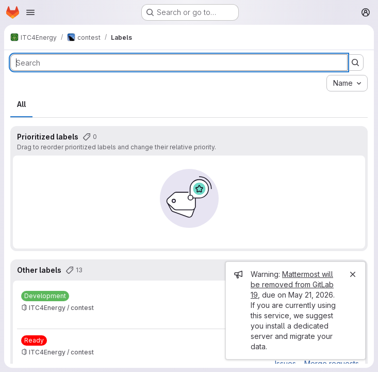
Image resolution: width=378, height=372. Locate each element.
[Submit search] (355, 62)
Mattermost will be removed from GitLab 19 (292, 284)
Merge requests (331, 363)
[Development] (45, 296)
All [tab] (21, 104)
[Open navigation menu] (30, 12)
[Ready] (34, 340)
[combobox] (347, 83)
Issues (285, 363)
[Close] (353, 274)
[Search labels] (179, 62)
